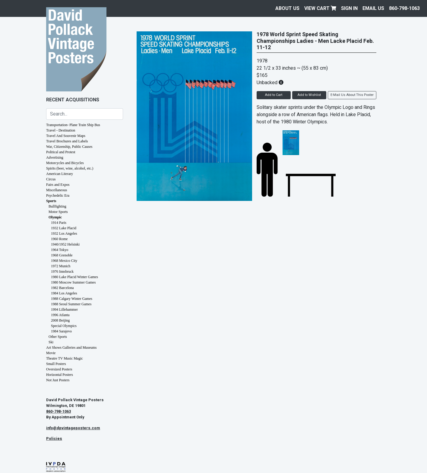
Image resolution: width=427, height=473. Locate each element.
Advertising (54, 157)
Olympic (55, 217)
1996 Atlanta (60, 315)
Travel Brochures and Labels (67, 141)
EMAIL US (373, 8)
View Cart (320, 8)
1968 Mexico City (64, 261)
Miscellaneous (56, 190)
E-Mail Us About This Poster (352, 94)
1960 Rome (59, 239)
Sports (51, 201)
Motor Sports (58, 212)
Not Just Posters (57, 380)
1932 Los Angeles (64, 233)
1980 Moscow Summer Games (73, 282)
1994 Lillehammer (64, 309)
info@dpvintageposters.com (73, 428)
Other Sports (58, 337)
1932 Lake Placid (63, 228)
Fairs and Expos (57, 185)
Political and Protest (60, 152)
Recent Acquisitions (72, 99)
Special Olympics (64, 326)
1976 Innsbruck (62, 271)
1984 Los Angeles (64, 293)
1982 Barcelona (62, 288)
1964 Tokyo (59, 250)
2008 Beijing (60, 320)
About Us (287, 8)
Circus (50, 179)
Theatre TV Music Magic (64, 358)
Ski (51, 342)
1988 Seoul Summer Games (71, 304)
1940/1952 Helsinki (65, 244)
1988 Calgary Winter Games (71, 299)
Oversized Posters (59, 369)
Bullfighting (57, 206)
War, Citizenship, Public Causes (69, 146)
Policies (54, 438)
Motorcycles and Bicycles (65, 163)
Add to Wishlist (309, 94)
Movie (50, 353)
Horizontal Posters (59, 375)
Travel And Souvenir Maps (65, 136)
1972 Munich (60, 266)
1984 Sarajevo (61, 331)
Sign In (349, 8)
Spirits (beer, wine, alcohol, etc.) (69, 168)
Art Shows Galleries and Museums (71, 347)
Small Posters (56, 364)
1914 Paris (58, 223)
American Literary (59, 174)
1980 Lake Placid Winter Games (74, 277)
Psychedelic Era (57, 195)
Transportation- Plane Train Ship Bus (73, 125)
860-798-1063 (404, 8)
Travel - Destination (60, 130)
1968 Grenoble (62, 255)
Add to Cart (273, 94)
